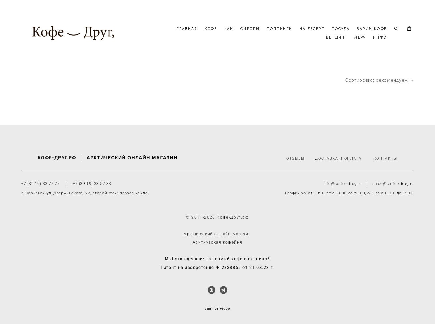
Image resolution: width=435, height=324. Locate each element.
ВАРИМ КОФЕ (304, 44)
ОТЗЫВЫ (295, 159)
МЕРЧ (360, 44)
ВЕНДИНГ (336, 44)
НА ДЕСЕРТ (349, 36)
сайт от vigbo (217, 308)
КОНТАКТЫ (385, 159)
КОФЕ (248, 36)
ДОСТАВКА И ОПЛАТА (338, 159)
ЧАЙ (266, 36)
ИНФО (380, 44)
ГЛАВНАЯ (224, 36)
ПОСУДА (378, 36)
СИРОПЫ (287, 36)
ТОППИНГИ (316, 36)
